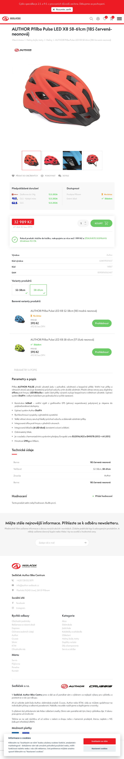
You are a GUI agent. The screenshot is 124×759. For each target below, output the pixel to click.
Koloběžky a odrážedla (72, 631)
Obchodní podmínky (21, 621)
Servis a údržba (68, 649)
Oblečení (66, 635)
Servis (14, 660)
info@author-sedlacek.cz (25, 585)
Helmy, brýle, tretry (35, 40)
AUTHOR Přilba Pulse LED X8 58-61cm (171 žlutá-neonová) (62, 339)
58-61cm (40, 291)
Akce (64, 621)
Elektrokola (67, 624)
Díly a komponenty (70, 645)
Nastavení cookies (99, 748)
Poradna (15, 667)
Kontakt (15, 670)
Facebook (18, 603)
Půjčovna (16, 663)
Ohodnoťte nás (18, 649)
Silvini (14, 642)
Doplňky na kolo (69, 642)
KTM (14, 645)
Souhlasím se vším (100, 741)
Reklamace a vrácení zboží (23, 624)
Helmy (49, 40)
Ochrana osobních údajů (23, 631)
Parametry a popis (25, 369)
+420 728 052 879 (22, 580)
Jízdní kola (66, 628)
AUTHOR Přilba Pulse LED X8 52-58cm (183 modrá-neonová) (64, 310)
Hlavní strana (18, 40)
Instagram (18, 608)
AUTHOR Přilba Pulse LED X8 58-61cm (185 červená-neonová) (83, 40)
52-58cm (21, 291)
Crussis (15, 638)
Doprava (15, 628)
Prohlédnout (102, 323)
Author (15, 635)
